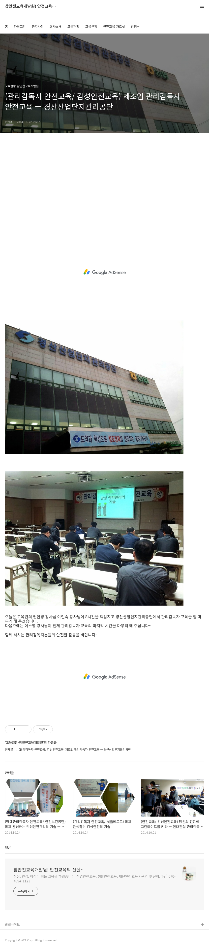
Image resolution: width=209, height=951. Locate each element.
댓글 (8, 847)
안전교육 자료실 (114, 26)
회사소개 (55, 26)
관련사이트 (12, 924)
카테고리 (20, 26)
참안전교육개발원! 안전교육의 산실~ (32, 6)
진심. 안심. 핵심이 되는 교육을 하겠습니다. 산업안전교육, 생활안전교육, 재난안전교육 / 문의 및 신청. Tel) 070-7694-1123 (94, 878)
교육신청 (91, 26)
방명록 (135, 26)
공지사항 (38, 26)
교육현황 (73, 26)
